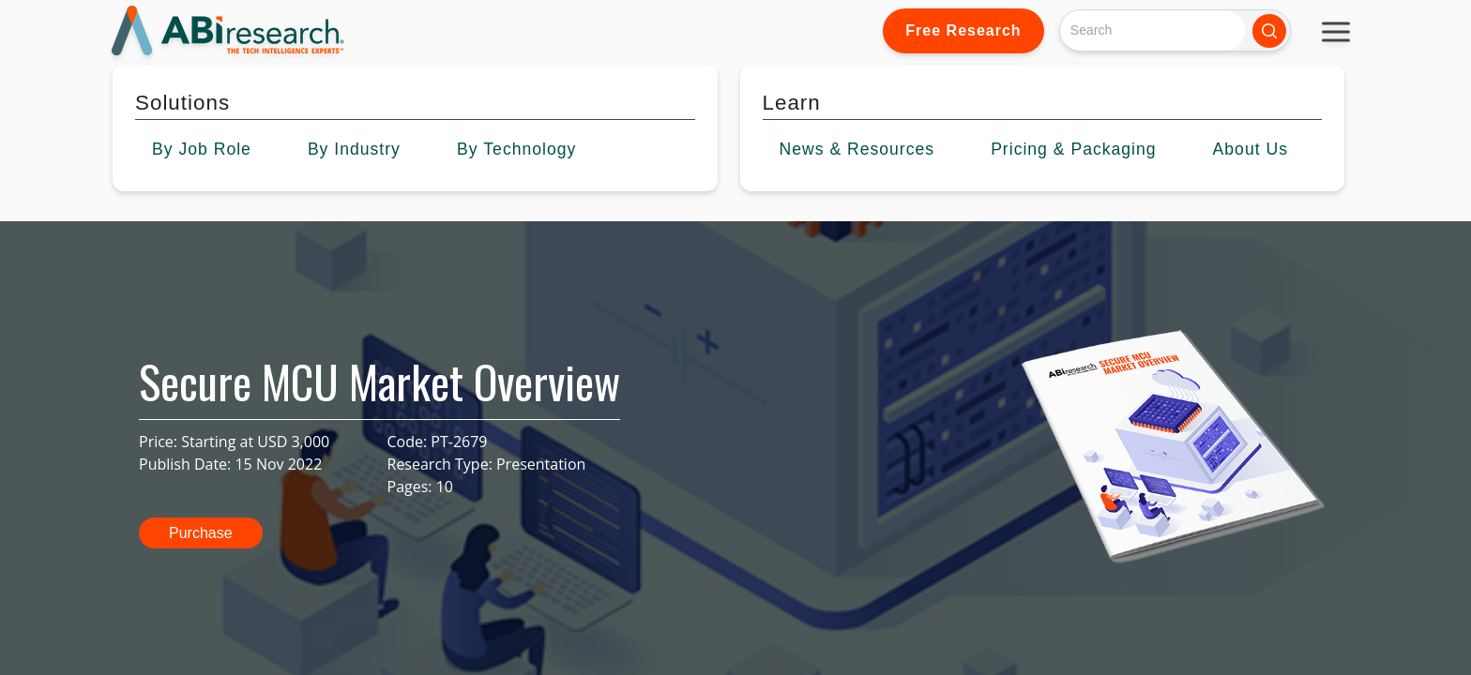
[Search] (1152, 30)
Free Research (963, 30)
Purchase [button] (201, 533)
